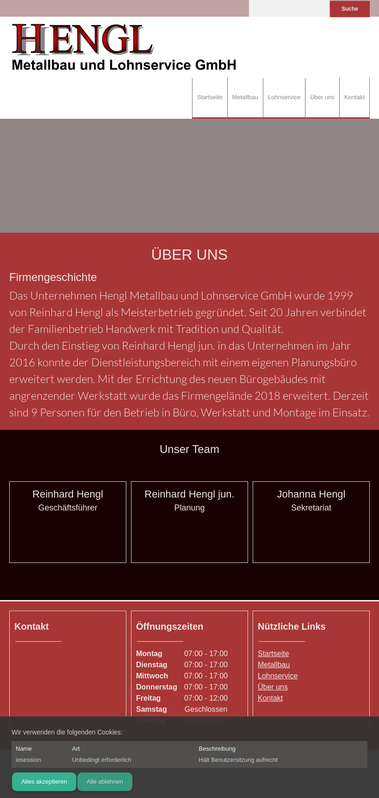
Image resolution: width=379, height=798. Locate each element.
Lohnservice (278, 676)
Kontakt (270, 698)
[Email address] (75, 536)
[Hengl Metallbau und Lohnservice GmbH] (125, 47)
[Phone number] (61, 536)
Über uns (273, 687)
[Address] (23, 660)
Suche (350, 9)
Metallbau (274, 665)
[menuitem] (209, 98)
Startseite (273, 654)
